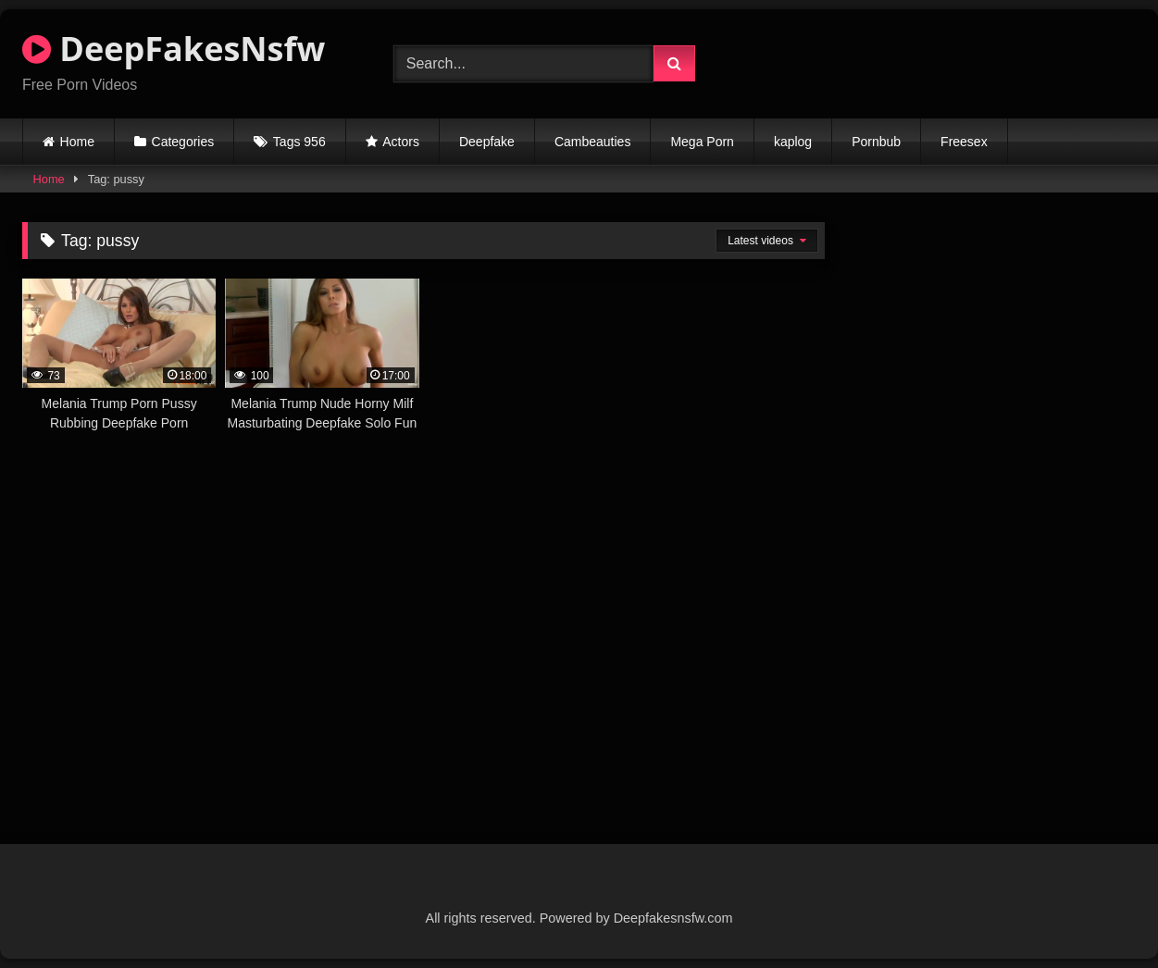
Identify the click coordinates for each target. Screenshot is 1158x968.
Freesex (964, 141)
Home (77, 141)
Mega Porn (701, 141)
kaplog (793, 141)
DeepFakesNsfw (173, 48)
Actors (400, 141)
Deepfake (487, 141)
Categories (183, 141)
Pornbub (876, 141)
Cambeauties (592, 141)
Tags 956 (299, 141)
